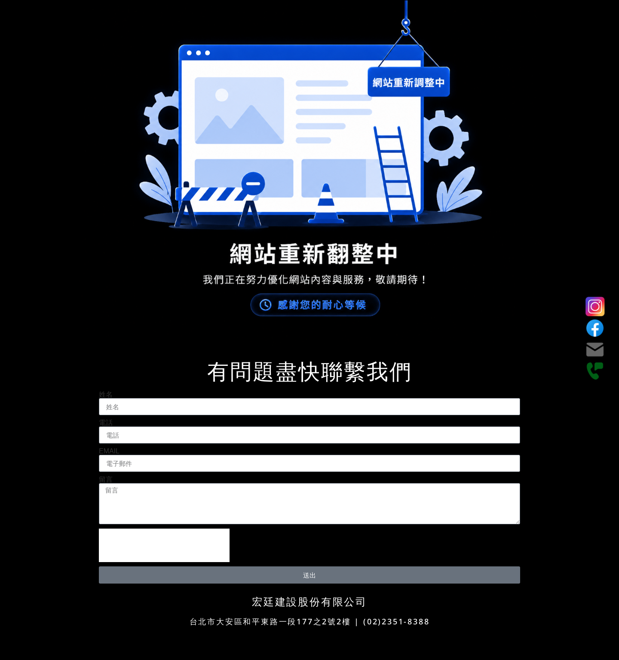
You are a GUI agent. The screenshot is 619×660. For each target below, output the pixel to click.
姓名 (106, 394)
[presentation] (164, 545)
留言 (106, 479)
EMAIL (109, 451)
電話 (106, 423)
